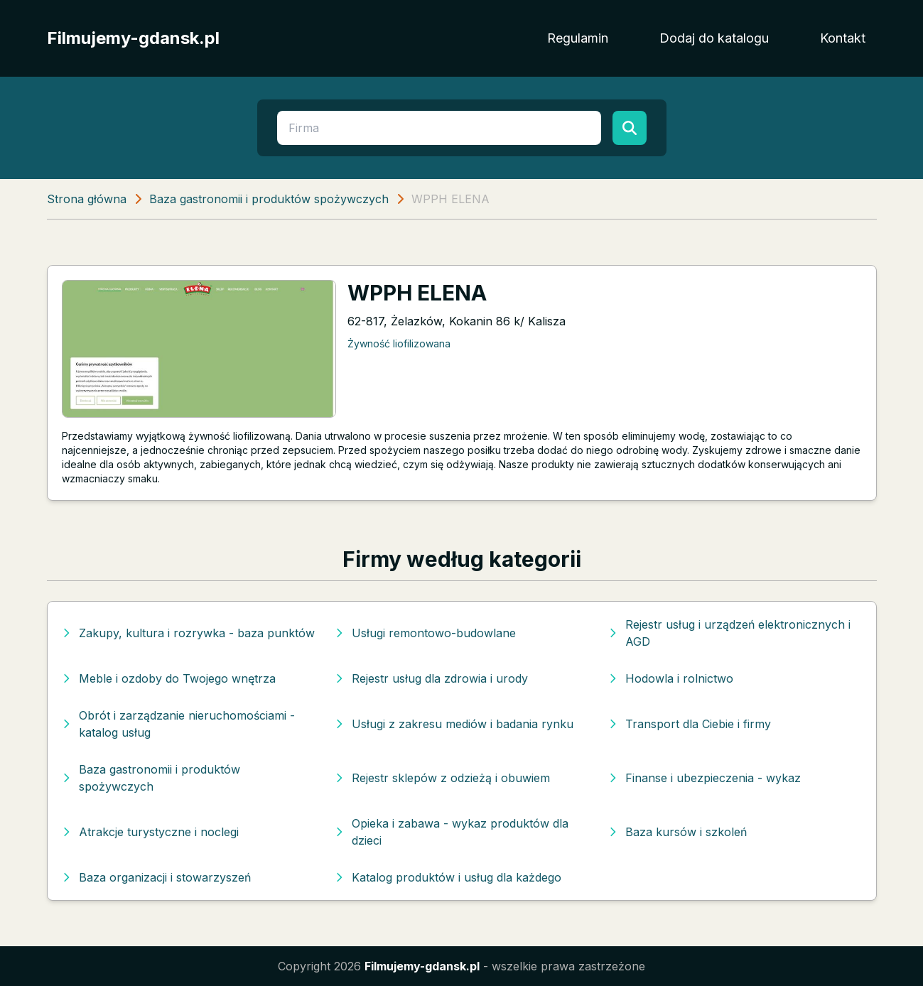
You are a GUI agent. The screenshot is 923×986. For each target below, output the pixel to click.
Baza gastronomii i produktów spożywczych (269, 199)
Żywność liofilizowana (398, 343)
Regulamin (577, 38)
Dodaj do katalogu (714, 38)
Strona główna (86, 199)
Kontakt (842, 38)
